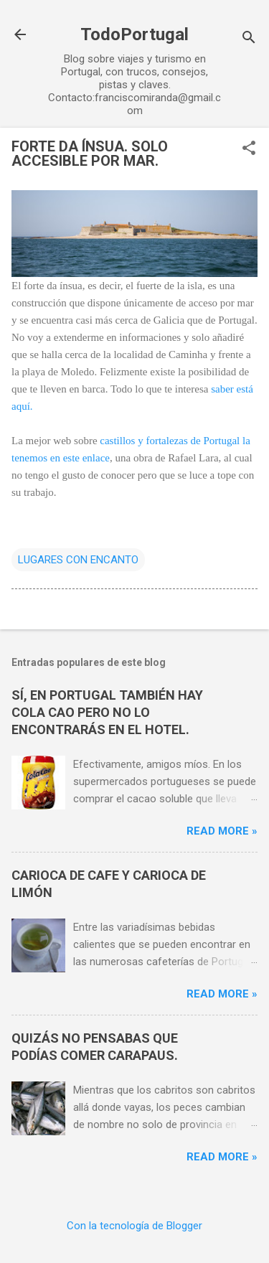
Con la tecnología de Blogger (134, 1225)
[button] (249, 149)
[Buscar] (249, 39)
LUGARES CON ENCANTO (78, 559)
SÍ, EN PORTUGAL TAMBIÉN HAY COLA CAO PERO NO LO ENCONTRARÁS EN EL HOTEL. (107, 712)
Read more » (222, 831)
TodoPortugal (134, 34)
